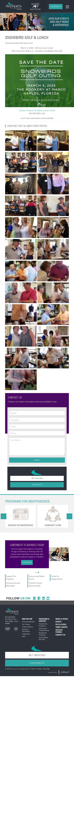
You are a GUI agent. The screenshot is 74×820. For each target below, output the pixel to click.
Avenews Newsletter (26, 630)
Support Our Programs (11, 577)
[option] (33, 7)
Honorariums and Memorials (13, 584)
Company (14, 420)
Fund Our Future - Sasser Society (36, 584)
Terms (33, 669)
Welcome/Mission (28, 622)
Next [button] (69, 516)
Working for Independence (44, 629)
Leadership (26, 634)
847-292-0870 (10, 617)
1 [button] (36, 573)
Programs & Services (44, 620)
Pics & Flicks (60, 624)
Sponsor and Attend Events (37, 577)
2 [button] (39, 573)
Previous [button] (3, 516)
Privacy (39, 669)
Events (58, 622)
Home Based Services (43, 638)
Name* (13, 413)
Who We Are (27, 619)
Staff (23, 636)
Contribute (56, 6)
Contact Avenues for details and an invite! (37, 110)
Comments (15, 440)
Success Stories (59, 631)
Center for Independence (57, 577)
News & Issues (61, 619)
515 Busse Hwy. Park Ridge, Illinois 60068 (11, 621)
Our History (26, 624)
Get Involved (36, 478)
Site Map (46, 669)
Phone (13, 433)
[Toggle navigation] (67, 6)
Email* (13, 427)
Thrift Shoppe (61, 627)
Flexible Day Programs (43, 625)
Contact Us (60, 635)
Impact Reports (27, 627)
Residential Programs (43, 634)
